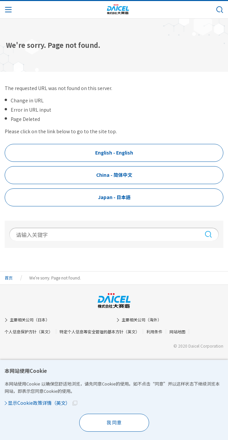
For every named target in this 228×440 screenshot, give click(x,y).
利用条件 (154, 331)
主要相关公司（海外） (141, 319)
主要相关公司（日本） (30, 319)
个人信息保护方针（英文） (29, 331)
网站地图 (177, 331)
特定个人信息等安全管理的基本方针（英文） (99, 331)
